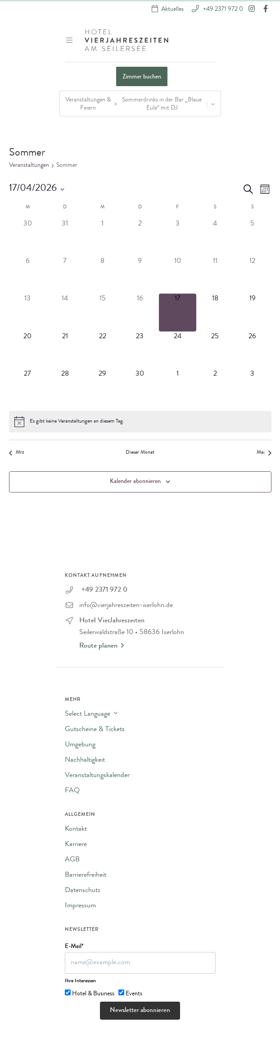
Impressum (80, 906)
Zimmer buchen (141, 77)
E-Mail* (74, 946)
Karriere (76, 844)
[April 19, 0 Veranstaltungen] (252, 312)
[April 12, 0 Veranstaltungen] (252, 275)
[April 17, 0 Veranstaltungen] (177, 312)
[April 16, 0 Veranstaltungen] (139, 312)
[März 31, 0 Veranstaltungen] (65, 237)
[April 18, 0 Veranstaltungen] (215, 312)
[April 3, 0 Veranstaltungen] (177, 237)
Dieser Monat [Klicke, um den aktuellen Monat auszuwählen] (140, 452)
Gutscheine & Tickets (95, 729)
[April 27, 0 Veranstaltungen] (27, 387)
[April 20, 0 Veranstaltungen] (27, 350)
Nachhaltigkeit (85, 760)
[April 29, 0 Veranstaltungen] (102, 387)
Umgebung (80, 745)
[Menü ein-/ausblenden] (70, 40)
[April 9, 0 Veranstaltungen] (139, 275)
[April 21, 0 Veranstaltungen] (65, 350)
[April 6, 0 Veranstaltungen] (27, 275)
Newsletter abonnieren (140, 1011)
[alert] (140, 421)
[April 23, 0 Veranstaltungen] (139, 350)
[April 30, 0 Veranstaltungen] (139, 387)
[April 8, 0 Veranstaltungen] (102, 275)
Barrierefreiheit (85, 875)
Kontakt (76, 829)
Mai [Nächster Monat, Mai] (264, 452)
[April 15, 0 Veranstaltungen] (102, 312)
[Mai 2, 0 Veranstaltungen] (215, 387)
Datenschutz (82, 890)
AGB (72, 860)
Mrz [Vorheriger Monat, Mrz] (16, 452)
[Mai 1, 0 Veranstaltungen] (177, 387)
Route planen (101, 646)
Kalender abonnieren (135, 481)
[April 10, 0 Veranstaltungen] (177, 275)
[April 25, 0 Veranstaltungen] (215, 350)
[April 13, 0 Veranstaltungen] (27, 312)
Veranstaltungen (29, 165)
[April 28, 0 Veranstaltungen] (65, 387)
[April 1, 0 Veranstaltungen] (102, 237)
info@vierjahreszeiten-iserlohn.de (126, 605)
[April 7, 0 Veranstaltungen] (65, 275)
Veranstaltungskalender (97, 775)
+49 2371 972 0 (222, 9)
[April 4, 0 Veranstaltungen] (215, 237)
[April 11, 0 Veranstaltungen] (215, 275)
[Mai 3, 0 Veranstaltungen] (252, 387)
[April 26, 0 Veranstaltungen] (252, 350)
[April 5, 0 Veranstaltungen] (252, 237)
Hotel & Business (93, 994)
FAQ (72, 791)
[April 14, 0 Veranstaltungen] (65, 312)
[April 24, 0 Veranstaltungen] (177, 350)
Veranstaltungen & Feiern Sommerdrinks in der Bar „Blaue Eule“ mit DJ (141, 104)
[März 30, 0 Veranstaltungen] (27, 237)
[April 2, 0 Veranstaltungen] (139, 237)
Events (134, 994)
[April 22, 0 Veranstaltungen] (102, 350)
